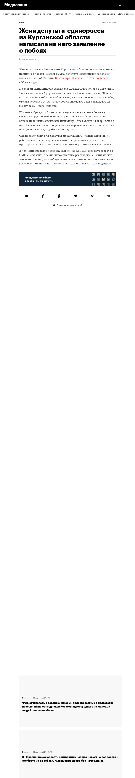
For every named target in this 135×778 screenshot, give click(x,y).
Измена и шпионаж (84, 13)
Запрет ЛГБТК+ (63, 13)
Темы (5, 705)
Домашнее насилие (27, 58)
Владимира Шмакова (69, 78)
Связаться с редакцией (67, 205)
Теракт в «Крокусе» (42, 13)
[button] (128, 5)
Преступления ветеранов (16, 13)
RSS (6, 713)
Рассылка (8, 722)
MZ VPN (7, 731)
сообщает (102, 78)
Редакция (7, 679)
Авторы (7, 696)
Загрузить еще (70, 568)
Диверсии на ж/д (106, 13)
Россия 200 (9, 739)
